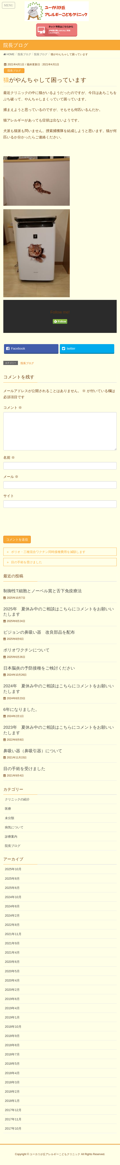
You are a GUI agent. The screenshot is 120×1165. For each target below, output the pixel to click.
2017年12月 (13, 1110)
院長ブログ (14, 70)
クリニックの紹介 (17, 799)
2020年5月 (12, 971)
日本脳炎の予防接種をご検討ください (39, 668)
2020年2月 (12, 989)
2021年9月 (12, 943)
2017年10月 (13, 1128)
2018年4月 (12, 1073)
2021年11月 (13, 934)
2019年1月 (12, 1017)
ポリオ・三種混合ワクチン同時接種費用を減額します (48, 552)
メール (10, 477)
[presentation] (37, 522)
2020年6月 (12, 961)
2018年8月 (12, 1045)
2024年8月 (12, 906)
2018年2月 (12, 1091)
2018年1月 (12, 1101)
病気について (14, 827)
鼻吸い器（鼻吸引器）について (32, 751)
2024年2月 (12, 915)
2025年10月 (13, 869)
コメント (12, 407)
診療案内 (11, 836)
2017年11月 (13, 1119)
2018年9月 (12, 1036)
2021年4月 (12, 952)
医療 (8, 808)
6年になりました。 (21, 709)
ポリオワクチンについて (26, 650)
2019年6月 (12, 999)
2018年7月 (12, 1054)
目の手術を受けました (26, 562)
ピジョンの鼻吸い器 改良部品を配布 (39, 632)
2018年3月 (12, 1082)
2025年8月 (12, 878)
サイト (8, 496)
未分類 (9, 818)
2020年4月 (12, 980)
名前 (9, 457)
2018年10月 (13, 1026)
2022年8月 (12, 924)
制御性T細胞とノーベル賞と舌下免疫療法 (42, 591)
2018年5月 (12, 1063)
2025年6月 (12, 888)
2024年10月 (13, 897)
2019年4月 (12, 1008)
